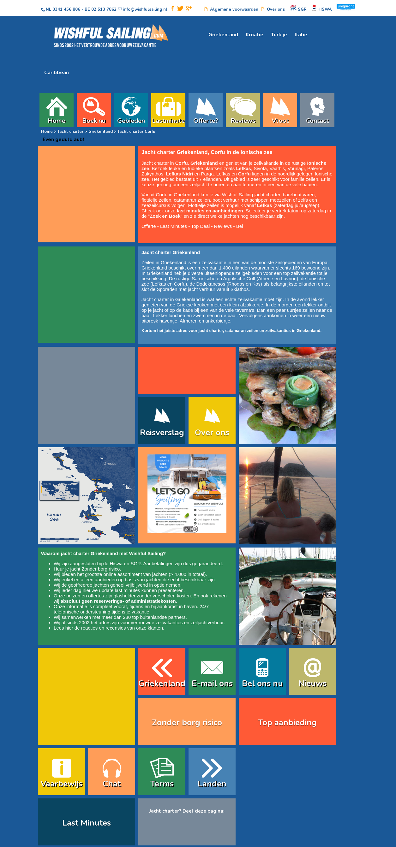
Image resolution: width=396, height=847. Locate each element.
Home (56, 119)
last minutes (127, 590)
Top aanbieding (287, 722)
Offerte (148, 226)
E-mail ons (212, 683)
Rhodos (236, 284)
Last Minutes (173, 226)
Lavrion (289, 278)
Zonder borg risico (100, 569)
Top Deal (200, 226)
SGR (135, 563)
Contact (317, 119)
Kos (256, 284)
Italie (301, 34)
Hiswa (116, 563)
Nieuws (312, 683)
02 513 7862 (104, 9)
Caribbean (56, 72)
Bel (239, 226)
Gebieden (131, 119)
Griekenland (223, 34)
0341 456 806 (66, 9)
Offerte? (205, 119)
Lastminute (168, 119)
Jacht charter (70, 131)
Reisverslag (162, 432)
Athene (265, 278)
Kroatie (254, 34)
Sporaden (167, 289)
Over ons (212, 432)
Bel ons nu (262, 683)
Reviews (243, 119)
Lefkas (159, 284)
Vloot (280, 119)
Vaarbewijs (61, 783)
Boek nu (93, 119)
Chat (112, 783)
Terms (162, 783)
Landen (212, 783)
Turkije (279, 34)
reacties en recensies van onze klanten (122, 628)
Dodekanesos (210, 284)
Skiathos (240, 289)
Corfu (180, 284)
